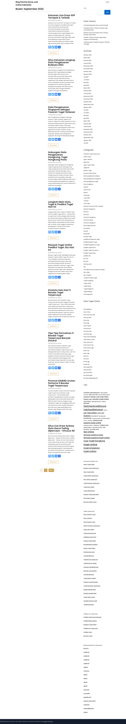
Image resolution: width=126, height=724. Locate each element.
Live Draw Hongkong (89, 217)
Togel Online (87, 283)
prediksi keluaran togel (90, 242)
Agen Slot (86, 162)
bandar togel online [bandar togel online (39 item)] (101, 399)
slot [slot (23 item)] (104, 427)
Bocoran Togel (88, 636)
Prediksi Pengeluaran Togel (92, 245)
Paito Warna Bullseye (90, 337)
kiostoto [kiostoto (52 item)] (87, 415)
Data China (87, 312)
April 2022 (86, 118)
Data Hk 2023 (87, 317)
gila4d (85, 674)
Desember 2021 (88, 129)
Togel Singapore (88, 289)
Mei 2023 (86, 82)
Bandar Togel (88, 170)
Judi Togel (87, 203)
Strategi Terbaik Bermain (91, 567)
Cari (85, 8)
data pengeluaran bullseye (92, 176)
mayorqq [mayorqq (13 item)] (90, 420)
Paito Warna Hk (88, 342)
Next (51, 431)
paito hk (86, 356)
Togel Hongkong (88, 280)
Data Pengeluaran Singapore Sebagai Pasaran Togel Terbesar (59, 102)
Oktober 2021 (87, 135)
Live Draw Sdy (88, 331)
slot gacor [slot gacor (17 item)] (86, 429)
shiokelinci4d (87, 697)
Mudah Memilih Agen (90, 589)
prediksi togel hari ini (90, 247)
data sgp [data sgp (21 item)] (86, 403)
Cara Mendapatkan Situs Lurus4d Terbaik (96, 25)
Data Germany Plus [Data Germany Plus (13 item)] (96, 401)
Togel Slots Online (89, 487)
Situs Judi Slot (88, 518)
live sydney (87, 228)
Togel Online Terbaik (90, 578)
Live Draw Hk (87, 328)
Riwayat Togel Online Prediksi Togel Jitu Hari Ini (57, 228)
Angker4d (86, 168)
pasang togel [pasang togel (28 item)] (97, 420)
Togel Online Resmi (89, 491)
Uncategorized (88, 294)
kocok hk (86, 359)
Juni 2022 (86, 113)
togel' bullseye (88, 291)
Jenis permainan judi (90, 533)
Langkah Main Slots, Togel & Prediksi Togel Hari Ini (59, 189)
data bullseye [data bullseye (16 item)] (87, 401)
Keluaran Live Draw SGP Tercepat (93, 206)
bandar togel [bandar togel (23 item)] (88, 399)
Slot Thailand (87, 275)
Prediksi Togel (88, 632)
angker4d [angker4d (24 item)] (87, 397)
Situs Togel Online (89, 472)
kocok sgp (87, 361)
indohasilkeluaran (89, 708)
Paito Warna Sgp (89, 348)
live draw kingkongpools (91, 378)
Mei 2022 (86, 115)
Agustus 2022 (87, 107)
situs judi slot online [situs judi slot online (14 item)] (97, 427)
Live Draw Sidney (88, 220)
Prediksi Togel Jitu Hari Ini (91, 250)
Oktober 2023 (88, 71)
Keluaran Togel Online (90, 624)
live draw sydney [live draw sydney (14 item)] (105, 418)
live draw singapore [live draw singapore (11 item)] (96, 418)
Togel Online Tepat (89, 597)
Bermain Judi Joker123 (90, 571)
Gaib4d (86, 187)
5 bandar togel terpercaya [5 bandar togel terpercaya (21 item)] (92, 392)
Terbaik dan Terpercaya (91, 559)
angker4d (86, 652)
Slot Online (87, 272)
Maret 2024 (87, 58)
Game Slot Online (89, 529)
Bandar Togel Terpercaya (91, 468)
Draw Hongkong (88, 184)
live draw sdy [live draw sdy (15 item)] (102, 416)
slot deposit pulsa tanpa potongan (94, 269)
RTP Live (86, 258)
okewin (86, 712)
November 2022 (88, 99)
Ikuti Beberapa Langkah (90, 544)
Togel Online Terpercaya (91, 476)
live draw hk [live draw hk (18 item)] (94, 416)
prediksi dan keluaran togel (92, 239)
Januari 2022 (87, 126)
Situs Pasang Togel (89, 522)
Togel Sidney (87, 286)
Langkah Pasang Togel (90, 601)
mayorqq (86, 671)
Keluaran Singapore (89, 209)
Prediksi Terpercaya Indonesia (92, 617)
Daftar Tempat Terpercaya (92, 526)
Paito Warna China (89, 339)
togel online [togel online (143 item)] (90, 444)
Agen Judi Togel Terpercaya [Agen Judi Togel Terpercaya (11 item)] (104, 394)
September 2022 (88, 104)
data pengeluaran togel (91, 181)
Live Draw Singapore (89, 223)
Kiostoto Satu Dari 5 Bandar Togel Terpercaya (59, 269)
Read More (48, 49)
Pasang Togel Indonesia (91, 582)
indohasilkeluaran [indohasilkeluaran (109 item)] (93, 409)
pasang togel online (90, 701)
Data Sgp (86, 323)
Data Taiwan (87, 326)
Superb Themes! (48, 721)
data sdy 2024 (88, 372)
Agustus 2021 (87, 140)
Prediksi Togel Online (90, 253)
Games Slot (87, 190)
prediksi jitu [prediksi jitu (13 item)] (96, 425)
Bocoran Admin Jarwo (90, 502)
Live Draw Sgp (88, 334)
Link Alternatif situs (89, 552)
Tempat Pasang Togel (90, 278)
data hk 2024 (87, 370)
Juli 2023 (86, 77)
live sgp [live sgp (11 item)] (85, 420)
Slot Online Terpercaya (90, 479)
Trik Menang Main (89, 604)
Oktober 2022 (87, 102)
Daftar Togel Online (89, 548)
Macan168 (86, 234)
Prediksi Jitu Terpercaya (91, 628)
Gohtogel (86, 195)
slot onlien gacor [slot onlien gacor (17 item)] (94, 429)
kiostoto (86, 648)
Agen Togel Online (89, 165)
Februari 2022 (87, 124)
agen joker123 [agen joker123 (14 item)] (104, 392)
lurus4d (86, 231)
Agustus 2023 (88, 74)
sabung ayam (88, 264)
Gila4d (85, 192)
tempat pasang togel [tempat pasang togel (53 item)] (93, 435)
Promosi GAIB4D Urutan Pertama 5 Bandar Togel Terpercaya (57, 350)
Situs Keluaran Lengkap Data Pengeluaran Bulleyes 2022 (58, 59)
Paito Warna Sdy (88, 345)
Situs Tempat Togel (89, 514)
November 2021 (88, 132)
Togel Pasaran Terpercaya (91, 483)
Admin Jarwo (87, 157)
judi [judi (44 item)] (85, 413)
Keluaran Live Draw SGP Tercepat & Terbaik (56, 16)
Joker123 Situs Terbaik (90, 563)
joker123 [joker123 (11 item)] (105, 410)
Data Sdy (86, 320)
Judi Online (87, 198)
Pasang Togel (88, 236)
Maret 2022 (87, 121)
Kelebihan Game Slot (90, 537)
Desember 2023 (88, 66)
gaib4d (86, 667)
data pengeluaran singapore (92, 179)
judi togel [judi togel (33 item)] (100, 413)
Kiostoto (86, 212)
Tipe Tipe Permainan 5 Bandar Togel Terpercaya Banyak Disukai (57, 309)
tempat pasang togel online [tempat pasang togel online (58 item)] (97, 437)
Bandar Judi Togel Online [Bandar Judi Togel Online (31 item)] (99, 397)
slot (85, 267)
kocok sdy (86, 364)
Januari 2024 (87, 63)
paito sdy (86, 350)
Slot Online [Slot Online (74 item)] (89, 431)
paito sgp (86, 353)
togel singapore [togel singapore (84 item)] (92, 447)
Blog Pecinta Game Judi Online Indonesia (27, 3)
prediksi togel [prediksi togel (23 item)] (104, 425)
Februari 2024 (87, 60)
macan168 (87, 693)
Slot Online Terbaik (89, 498)
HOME (107, 2)
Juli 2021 (86, 143)
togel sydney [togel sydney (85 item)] (90, 451)
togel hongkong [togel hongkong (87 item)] (97, 440)
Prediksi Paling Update (90, 621)
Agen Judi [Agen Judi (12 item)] (86, 394)
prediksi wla (87, 256)
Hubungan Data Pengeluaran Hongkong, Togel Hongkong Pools (57, 145)
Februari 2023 (87, 91)
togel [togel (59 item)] (86, 441)
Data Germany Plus (89, 315)
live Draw (86, 214)
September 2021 (88, 137)
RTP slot (86, 261)
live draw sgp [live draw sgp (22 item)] (88, 418)
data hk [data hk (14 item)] (104, 401)
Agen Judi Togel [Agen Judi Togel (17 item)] (93, 394)
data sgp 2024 (88, 367)
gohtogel (86, 690)
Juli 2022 (86, 110)
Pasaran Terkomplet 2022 (91, 494)
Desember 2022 (88, 96)
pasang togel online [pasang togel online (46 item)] (92, 423)
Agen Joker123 (88, 159)
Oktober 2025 (88, 55)
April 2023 (86, 85)
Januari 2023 (87, 93)
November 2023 (88, 69)
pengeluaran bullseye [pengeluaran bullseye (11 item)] (88, 425)
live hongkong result (89, 225)
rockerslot (87, 704)
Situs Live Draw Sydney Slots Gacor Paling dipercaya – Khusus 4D (59, 391)
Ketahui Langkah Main (90, 593)
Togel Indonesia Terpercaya (92, 586)
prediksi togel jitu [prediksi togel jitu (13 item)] (88, 427)
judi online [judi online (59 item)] (92, 412)
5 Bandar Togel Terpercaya (92, 154)
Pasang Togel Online (90, 541)
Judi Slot (86, 201)
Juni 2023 (86, 80)
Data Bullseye (88, 309)
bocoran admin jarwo (90, 173)
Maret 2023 (87, 88)
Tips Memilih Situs (89, 556)
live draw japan (88, 375)
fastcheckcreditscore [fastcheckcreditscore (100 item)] (95, 406)
